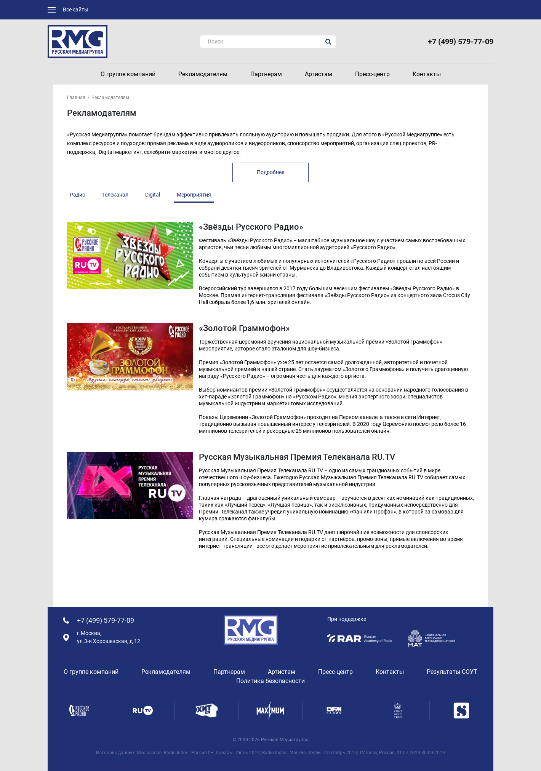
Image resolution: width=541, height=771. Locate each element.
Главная (76, 97)
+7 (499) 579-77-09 (460, 41)
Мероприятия (194, 195)
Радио (77, 195)
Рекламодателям (110, 97)
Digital (152, 195)
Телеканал (115, 195)
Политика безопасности (270, 681)
